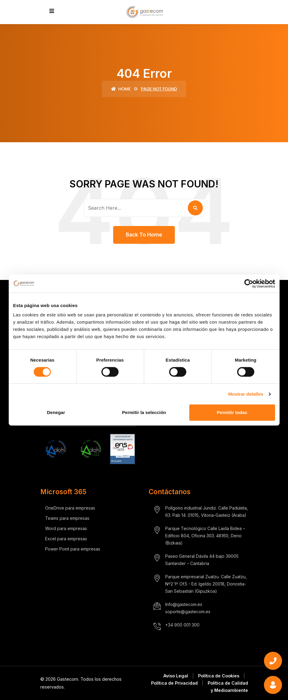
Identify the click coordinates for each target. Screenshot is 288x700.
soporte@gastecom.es (187, 611)
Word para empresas (66, 528)
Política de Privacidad (174, 683)
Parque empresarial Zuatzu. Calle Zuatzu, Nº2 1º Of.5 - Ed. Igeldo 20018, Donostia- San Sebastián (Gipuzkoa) (206, 584)
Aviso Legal (175, 675)
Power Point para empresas (72, 548)
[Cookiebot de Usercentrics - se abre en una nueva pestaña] (248, 283)
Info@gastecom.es (183, 604)
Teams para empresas (67, 518)
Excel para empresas (66, 538)
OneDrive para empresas (70, 507)
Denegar (56, 412)
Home (121, 89)
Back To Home (144, 235)
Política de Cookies (218, 675)
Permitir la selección (144, 412)
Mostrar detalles (245, 394)
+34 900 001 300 (182, 624)
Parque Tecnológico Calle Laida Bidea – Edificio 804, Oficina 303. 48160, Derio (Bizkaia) (205, 535)
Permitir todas (232, 412)
